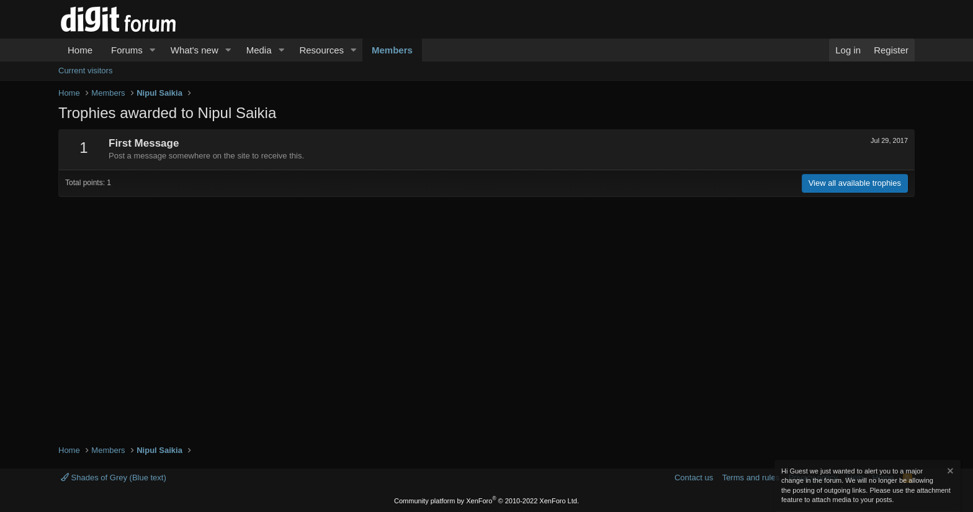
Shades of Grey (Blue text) (113, 477)
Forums (127, 50)
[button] (152, 50)
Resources (321, 50)
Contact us (694, 477)
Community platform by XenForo (486, 501)
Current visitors (85, 70)
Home (80, 50)
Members (392, 50)
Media (259, 50)
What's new (194, 50)
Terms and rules (750, 477)
